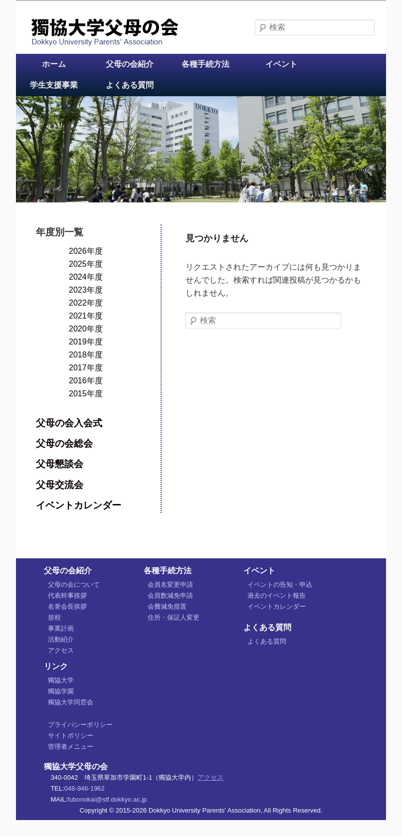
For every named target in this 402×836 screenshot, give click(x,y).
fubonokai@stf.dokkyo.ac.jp (107, 799)
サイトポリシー (70, 735)
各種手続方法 (205, 64)
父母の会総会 (64, 443)
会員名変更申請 (170, 584)
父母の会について (74, 584)
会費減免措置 (167, 606)
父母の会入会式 (69, 423)
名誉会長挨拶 (67, 606)
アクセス (61, 650)
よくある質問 (130, 85)
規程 (54, 617)
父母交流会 (59, 485)
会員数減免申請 (170, 595)
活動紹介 (61, 639)
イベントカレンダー (78, 505)
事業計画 (61, 628)
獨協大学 (61, 680)
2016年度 (86, 380)
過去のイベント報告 (276, 595)
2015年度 (86, 393)
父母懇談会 (59, 464)
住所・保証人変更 (174, 617)
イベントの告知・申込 (279, 584)
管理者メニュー (70, 746)
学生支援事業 (54, 85)
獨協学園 (61, 691)
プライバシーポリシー (80, 724)
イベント (281, 64)
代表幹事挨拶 (67, 595)
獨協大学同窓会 (70, 702)
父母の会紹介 (130, 64)
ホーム (54, 64)
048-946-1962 (84, 788)
